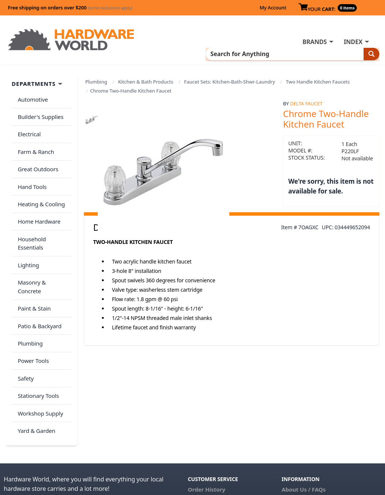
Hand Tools (30, 171)
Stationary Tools (37, 335)
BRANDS (314, 42)
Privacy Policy (344, 432)
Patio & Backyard (38, 275)
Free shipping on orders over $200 (70, 7)
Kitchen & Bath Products (145, 81)
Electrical (27, 127)
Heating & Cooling (40, 186)
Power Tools (31, 305)
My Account (272, 7)
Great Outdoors (36, 156)
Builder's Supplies (39, 112)
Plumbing (96, 81)
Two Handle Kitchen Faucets (318, 81)
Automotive (31, 97)
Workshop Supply (39, 349)
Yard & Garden (35, 365)
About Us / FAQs (304, 422)
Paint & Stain (32, 260)
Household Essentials (43, 216)
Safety (24, 320)
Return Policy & (303, 432)
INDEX (353, 42)
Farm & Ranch (34, 141)
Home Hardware (37, 201)
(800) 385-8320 (207, 453)
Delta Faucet (306, 102)
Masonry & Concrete (42, 246)
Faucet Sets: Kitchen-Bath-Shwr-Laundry (229, 81)
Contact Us (203, 443)
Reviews (293, 443)
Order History (206, 422)
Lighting (27, 231)
